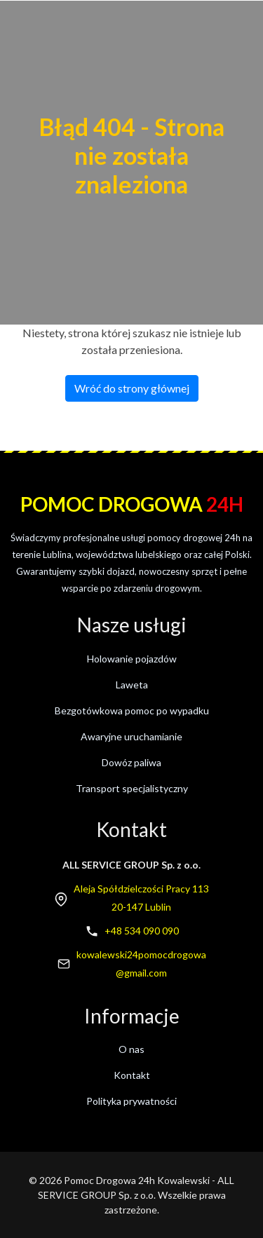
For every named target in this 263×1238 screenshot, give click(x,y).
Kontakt (132, 1075)
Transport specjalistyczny (132, 788)
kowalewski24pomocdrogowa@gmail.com (141, 963)
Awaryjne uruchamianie (131, 736)
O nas (131, 1049)
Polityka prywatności (131, 1101)
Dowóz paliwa (131, 762)
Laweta (132, 685)
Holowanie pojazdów (132, 659)
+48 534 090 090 (141, 931)
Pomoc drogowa (131, 504)
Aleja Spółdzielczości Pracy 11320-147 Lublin (141, 898)
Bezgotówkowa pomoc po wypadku (132, 710)
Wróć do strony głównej (131, 388)
